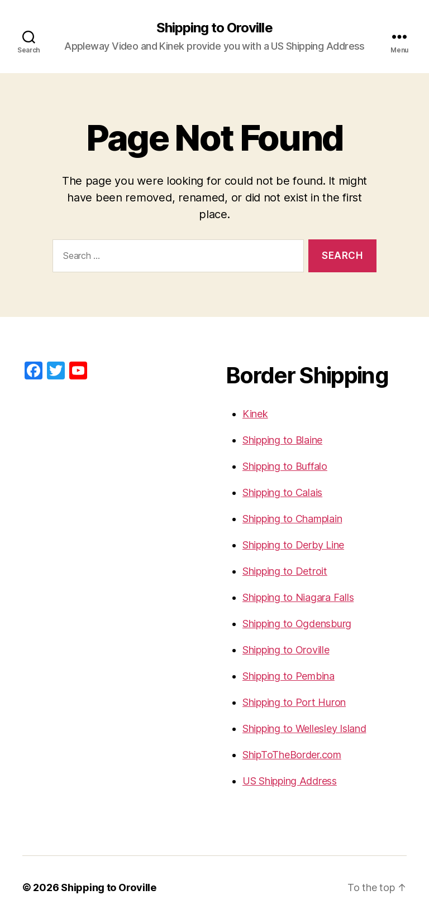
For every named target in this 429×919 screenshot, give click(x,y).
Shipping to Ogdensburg (296, 623)
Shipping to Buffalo (284, 466)
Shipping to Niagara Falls (298, 597)
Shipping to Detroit (284, 571)
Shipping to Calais (282, 492)
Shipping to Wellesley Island (304, 728)
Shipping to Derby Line (293, 545)
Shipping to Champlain (292, 519)
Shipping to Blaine (282, 440)
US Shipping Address (289, 781)
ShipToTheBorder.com (291, 755)
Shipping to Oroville (214, 28)
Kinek (255, 414)
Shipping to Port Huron (294, 702)
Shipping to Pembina (288, 676)
